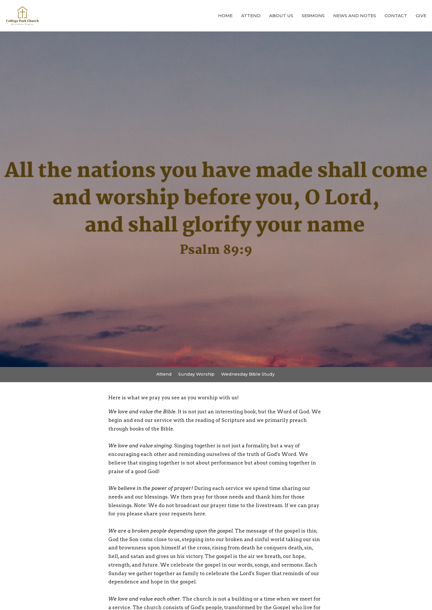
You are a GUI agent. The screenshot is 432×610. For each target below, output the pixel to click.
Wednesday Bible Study (248, 374)
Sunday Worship (196, 374)
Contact (396, 15)
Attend (251, 15)
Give (421, 15)
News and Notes (354, 15)
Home (225, 15)
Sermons (313, 15)
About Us (281, 15)
